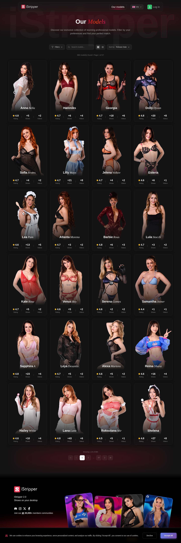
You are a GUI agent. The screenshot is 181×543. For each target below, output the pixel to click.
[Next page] (104, 457)
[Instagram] (20, 508)
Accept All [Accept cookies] (168, 536)
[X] (24, 508)
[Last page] (110, 457)
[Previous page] (76, 457)
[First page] (70, 457)
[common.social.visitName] (80, 514)
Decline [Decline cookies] (150, 536)
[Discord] (15, 508)
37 (99, 457)
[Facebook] (29, 508)
